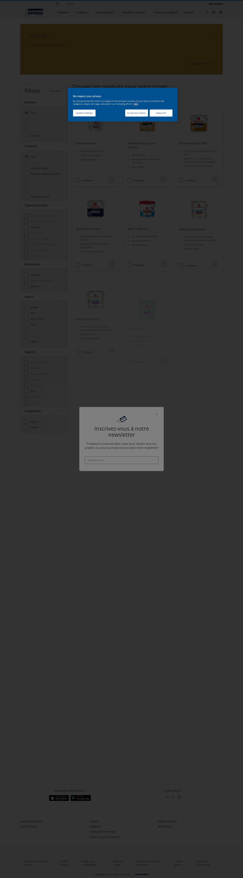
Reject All (161, 113)
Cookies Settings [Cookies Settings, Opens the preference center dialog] (84, 113)
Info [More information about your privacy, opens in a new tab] (136, 104)
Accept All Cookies (136, 113)
